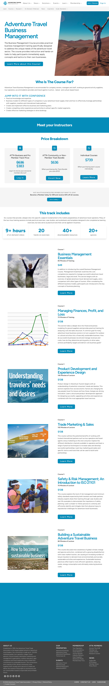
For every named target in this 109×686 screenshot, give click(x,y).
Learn (64, 3)
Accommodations (78, 650)
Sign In (103, 3)
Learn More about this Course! (24, 64)
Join (94, 682)
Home (76, 682)
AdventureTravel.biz (62, 651)
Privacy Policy (37, 682)
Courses (10, 9)
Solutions (46, 3)
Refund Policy (47, 682)
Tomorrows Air (60, 656)
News (36, 3)
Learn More (89, 177)
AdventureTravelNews (62, 654)
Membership (75, 3)
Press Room (93, 666)
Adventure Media (78, 659)
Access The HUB (94, 648)
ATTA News (93, 662)
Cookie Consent (10, 684)
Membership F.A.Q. (79, 660)
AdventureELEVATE (62, 666)
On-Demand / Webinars (32, 9)
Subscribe (92, 660)
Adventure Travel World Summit (61, 664)
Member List (93, 650)
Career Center (93, 652)
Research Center (94, 653)
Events (56, 3)
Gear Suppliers (77, 657)
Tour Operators (77, 648)
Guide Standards (61, 9)
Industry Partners (78, 655)
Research (19, 9)
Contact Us (85, 682)
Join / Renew (92, 3)
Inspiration (50, 9)
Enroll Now (54, 178)
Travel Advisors (77, 652)
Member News (94, 664)
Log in (20, 178)
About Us (26, 3)
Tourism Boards (78, 653)
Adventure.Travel (61, 652)
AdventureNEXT (61, 668)
